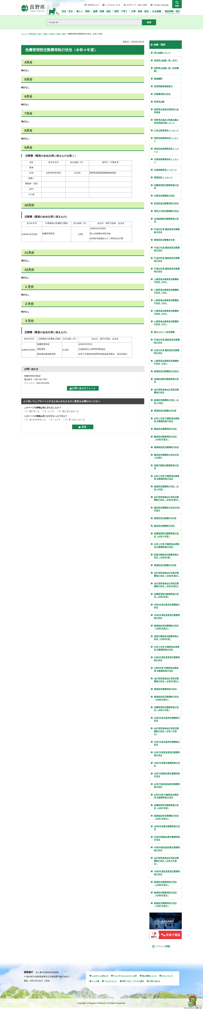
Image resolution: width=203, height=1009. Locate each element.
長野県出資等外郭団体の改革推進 (166, 110)
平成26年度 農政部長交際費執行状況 (167, 230)
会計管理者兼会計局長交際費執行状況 (166, 391)
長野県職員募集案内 (163, 86)
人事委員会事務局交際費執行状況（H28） (166, 291)
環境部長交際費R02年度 (165, 411)
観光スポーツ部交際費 (164, 332)
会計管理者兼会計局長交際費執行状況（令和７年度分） (166, 731)
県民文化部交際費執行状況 (166, 211)
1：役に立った (33, 411)
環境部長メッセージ (163, 177)
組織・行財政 (49, 34)
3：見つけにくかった (75, 420)
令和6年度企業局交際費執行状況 (167, 719)
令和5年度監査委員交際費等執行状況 (167, 616)
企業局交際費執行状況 (164, 196)
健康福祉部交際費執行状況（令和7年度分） (166, 817)
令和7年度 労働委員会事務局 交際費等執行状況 (166, 796)
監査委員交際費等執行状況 (166, 203)
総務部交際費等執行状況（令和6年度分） (165, 894)
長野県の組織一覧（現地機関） (166, 69)
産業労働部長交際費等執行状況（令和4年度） (166, 556)
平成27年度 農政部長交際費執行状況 (167, 249)
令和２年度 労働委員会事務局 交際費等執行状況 (166, 419)
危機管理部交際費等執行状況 (166, 186)
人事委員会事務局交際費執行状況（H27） (166, 322)
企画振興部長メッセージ (165, 170)
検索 (177, 6)
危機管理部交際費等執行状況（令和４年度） (166, 534)
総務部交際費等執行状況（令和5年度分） (165, 883)
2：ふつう (49, 411)
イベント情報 (164, 947)
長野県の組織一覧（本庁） (166, 60)
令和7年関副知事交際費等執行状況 (167, 774)
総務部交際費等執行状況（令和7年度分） (165, 904)
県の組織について (162, 53)
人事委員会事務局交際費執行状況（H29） (166, 280)
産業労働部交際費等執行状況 (166, 466)
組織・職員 (61, 34)
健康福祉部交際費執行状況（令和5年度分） (166, 627)
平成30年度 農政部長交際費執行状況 (167, 341)
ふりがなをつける (113, 5)
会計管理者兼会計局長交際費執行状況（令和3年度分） (167, 498)
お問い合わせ (154, 982)
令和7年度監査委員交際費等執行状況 (167, 753)
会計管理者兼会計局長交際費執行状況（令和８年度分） (166, 861)
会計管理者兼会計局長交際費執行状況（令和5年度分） (167, 584)
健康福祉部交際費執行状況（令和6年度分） (166, 698)
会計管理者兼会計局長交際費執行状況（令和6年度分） (167, 679)
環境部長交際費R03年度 (165, 518)
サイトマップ (167, 977)
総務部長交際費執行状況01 (166, 371)
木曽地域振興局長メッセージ (166, 160)
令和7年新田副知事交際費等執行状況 (167, 785)
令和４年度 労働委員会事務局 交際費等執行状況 (166, 545)
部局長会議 (159, 102)
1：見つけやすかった (36, 420)
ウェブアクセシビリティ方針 (125, 977)
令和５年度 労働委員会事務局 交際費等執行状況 (166, 648)
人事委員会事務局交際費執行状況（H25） (166, 312)
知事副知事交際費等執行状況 (166, 380)
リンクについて (110, 982)
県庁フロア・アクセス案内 (133, 982)
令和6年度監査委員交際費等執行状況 (167, 658)
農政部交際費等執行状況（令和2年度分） (165, 438)
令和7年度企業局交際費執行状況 (167, 743)
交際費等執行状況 (162, 94)
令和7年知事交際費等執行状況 (167, 764)
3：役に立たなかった (69, 411)
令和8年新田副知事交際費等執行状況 (167, 848)
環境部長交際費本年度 (164, 240)
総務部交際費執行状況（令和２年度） (166, 401)
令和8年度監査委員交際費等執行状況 (167, 872)
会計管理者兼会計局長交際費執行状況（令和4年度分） (167, 574)
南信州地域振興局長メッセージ (166, 150)
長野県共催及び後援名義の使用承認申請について (166, 121)
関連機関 (158, 79)
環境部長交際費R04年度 (165, 565)
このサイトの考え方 (100, 977)
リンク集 (95, 982)
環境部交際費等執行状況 (165, 689)
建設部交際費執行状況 (164, 526)
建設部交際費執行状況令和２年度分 (166, 456)
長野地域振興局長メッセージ (166, 139)
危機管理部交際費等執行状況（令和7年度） (166, 806)
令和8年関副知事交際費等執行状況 (167, 838)
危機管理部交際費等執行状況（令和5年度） (166, 595)
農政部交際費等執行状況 (165, 429)
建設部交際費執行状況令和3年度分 (167, 509)
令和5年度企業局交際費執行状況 (167, 606)
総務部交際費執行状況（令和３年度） (166, 487)
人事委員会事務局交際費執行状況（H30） (166, 362)
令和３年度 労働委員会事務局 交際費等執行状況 (166, 477)
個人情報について (149, 977)
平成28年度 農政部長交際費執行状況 (167, 259)
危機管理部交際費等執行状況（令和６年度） (166, 708)
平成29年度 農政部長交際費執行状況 (167, 270)
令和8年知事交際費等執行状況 (167, 827)
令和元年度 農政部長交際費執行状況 (166, 351)
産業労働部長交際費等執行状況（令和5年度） (166, 637)
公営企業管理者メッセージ (166, 130)
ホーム (24, 34)
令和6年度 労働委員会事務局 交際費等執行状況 (166, 669)
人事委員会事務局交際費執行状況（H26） (166, 301)
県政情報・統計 (35, 34)
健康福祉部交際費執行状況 (166, 447)
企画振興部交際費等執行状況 (166, 220)
